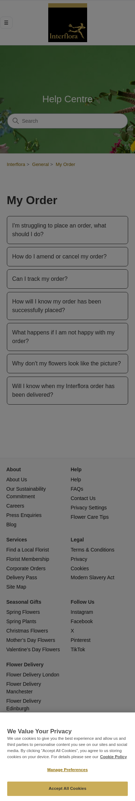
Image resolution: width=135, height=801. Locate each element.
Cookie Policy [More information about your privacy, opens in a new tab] (113, 757)
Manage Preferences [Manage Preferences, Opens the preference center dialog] (67, 770)
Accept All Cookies (67, 788)
